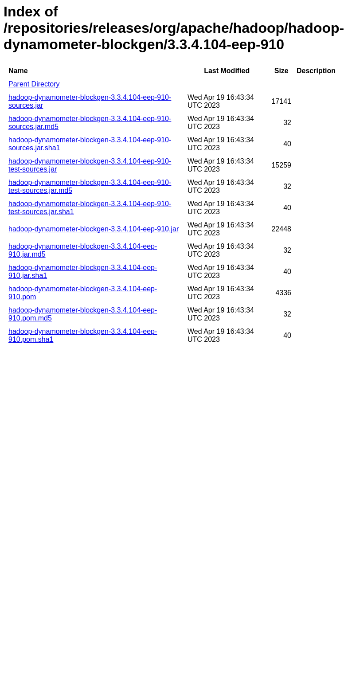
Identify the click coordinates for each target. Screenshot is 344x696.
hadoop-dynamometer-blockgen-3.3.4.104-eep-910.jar (93, 229)
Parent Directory (34, 84)
